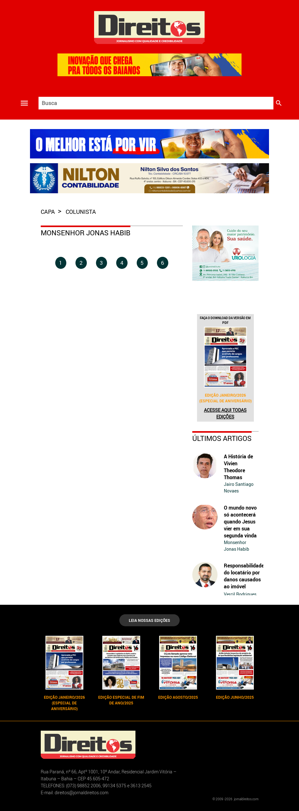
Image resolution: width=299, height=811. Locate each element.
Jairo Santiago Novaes (239, 487)
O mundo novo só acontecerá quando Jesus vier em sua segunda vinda (240, 521)
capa (48, 211)
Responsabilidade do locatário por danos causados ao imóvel (244, 576)
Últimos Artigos (222, 438)
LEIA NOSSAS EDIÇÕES (149, 620)
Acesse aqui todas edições (225, 413)
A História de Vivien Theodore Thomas (238, 467)
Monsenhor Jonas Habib (236, 545)
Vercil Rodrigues (240, 594)
